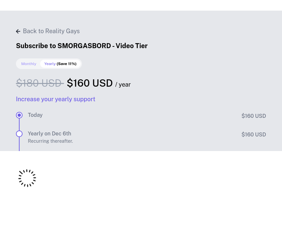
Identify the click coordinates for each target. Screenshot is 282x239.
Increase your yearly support (55, 99)
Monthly (28, 63)
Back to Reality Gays (48, 31)
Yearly (60, 63)
